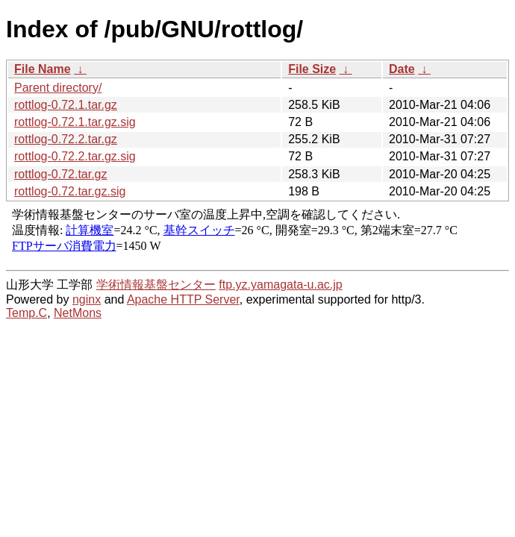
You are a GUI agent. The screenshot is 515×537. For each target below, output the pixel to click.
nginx (86, 299)
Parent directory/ (58, 87)
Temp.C (26, 313)
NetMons (78, 313)
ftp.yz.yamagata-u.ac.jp (280, 284)
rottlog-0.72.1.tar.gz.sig (75, 122)
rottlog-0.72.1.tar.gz (65, 104)
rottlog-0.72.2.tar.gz (65, 139)
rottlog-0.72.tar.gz (60, 174)
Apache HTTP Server (183, 299)
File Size (312, 69)
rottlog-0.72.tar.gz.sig (69, 191)
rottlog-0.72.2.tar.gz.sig (75, 156)
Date (402, 69)
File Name (42, 69)
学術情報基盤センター (156, 284)
